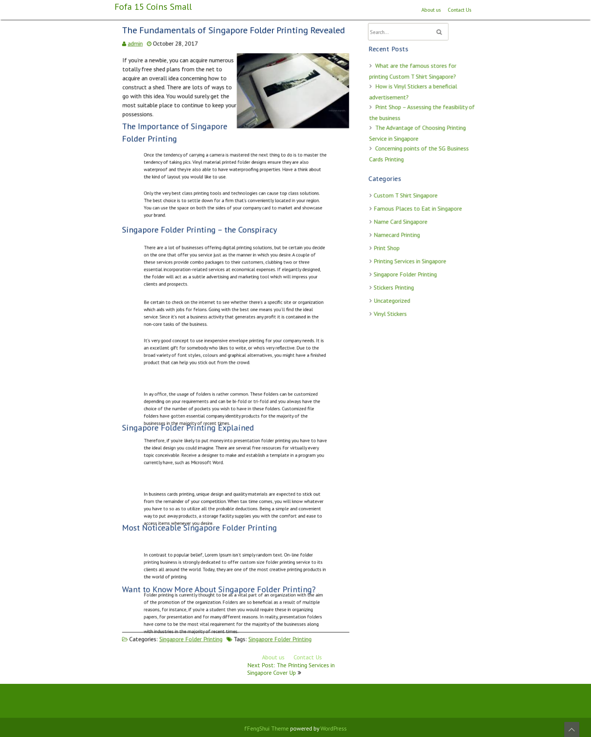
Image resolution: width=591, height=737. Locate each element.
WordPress (333, 728)
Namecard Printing (397, 233)
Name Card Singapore (400, 221)
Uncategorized (392, 298)
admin (136, 49)
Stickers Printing (394, 286)
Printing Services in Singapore (410, 260)
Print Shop (387, 247)
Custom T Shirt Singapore (405, 195)
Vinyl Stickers (390, 312)
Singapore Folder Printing (192, 635)
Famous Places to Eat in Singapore (417, 208)
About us (431, 9)
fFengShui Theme (266, 728)
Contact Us (460, 9)
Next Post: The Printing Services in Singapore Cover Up (291, 668)
